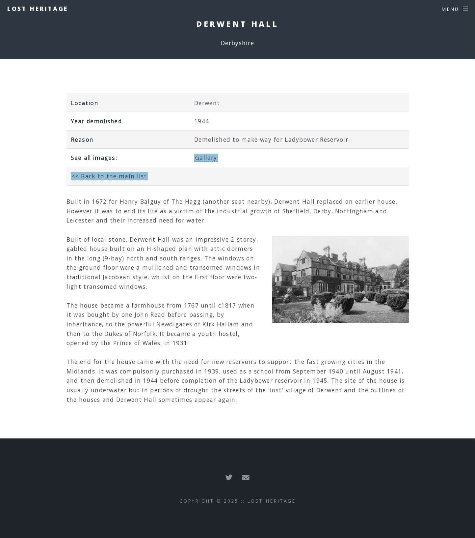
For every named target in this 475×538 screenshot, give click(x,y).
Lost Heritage (37, 9)
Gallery (206, 158)
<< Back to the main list (109, 176)
